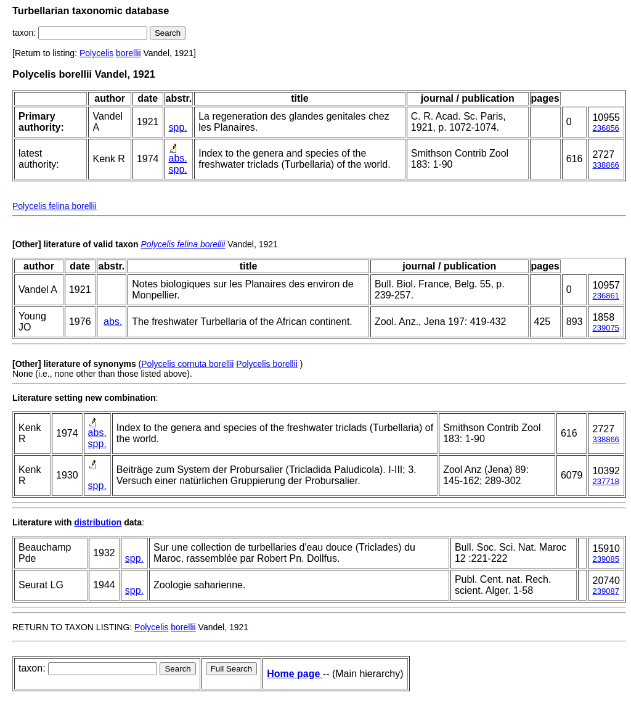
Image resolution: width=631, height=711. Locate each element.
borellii (128, 53)
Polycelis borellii (267, 364)
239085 (605, 559)
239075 (605, 327)
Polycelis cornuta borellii (187, 364)
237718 (605, 481)
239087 (605, 591)
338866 (605, 165)
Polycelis (96, 53)
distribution (97, 522)
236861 (605, 295)
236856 (605, 128)
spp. (178, 127)
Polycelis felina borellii (54, 206)
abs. (178, 158)
